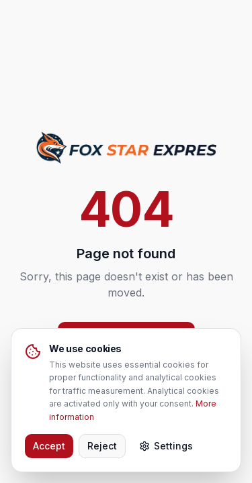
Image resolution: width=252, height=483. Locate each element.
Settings (166, 445)
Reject (102, 445)
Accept (49, 445)
